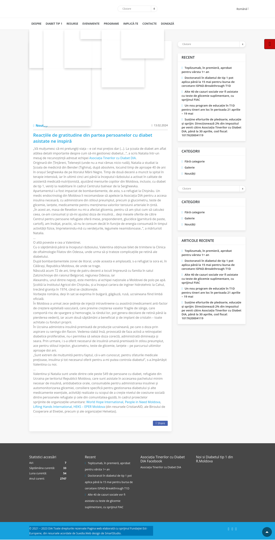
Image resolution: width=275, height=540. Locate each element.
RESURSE (71, 23)
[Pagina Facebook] (210, 478)
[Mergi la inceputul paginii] (267, 532)
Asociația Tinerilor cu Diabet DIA (160, 467)
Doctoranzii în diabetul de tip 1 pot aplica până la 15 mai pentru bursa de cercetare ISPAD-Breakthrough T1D (208, 82)
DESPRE (36, 23)
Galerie (190, 167)
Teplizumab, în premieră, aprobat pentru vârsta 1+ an (207, 70)
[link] (112, 158)
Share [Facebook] (160, 423)
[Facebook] (228, 529)
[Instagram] (232, 529)
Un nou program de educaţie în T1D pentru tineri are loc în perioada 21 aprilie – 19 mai (211, 109)
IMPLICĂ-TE (128, 23)
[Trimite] (154, 9)
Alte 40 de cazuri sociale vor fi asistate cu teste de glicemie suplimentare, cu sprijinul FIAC (210, 95)
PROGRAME (109, 23)
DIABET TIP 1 (53, 23)
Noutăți (40, 125)
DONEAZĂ (164, 23)
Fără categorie (195, 161)
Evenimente (89, 23)
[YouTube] (236, 529)
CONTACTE (147, 23)
